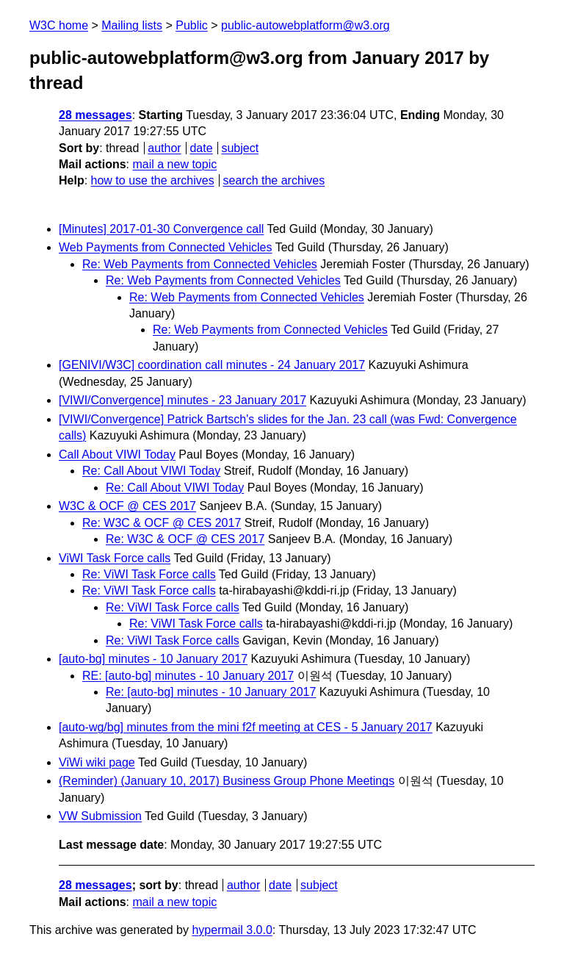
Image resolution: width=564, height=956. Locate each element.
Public (192, 25)
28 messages (95, 115)
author (164, 148)
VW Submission (100, 816)
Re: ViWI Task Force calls (149, 574)
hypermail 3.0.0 (232, 930)
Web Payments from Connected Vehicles (165, 247)
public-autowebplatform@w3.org (305, 25)
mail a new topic (174, 164)
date (200, 148)
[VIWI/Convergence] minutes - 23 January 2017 (182, 400)
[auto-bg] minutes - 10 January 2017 (153, 659)
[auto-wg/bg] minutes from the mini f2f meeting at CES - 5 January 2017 (246, 727)
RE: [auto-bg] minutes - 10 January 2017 (188, 675)
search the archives (274, 180)
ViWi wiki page (97, 762)
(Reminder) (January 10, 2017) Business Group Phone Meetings (226, 780)
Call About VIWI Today (117, 454)
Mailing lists (131, 25)
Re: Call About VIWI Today (151, 470)
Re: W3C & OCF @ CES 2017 (161, 523)
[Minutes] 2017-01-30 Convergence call (161, 229)
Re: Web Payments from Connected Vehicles (199, 264)
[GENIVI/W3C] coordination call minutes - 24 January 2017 (212, 365)
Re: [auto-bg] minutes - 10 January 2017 (211, 692)
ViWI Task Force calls (114, 558)
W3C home (58, 25)
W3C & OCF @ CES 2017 (127, 506)
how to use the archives (152, 180)
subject (239, 148)
